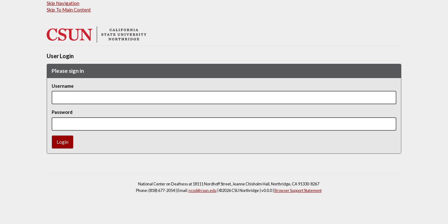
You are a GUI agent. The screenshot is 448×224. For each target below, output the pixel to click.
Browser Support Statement (298, 190)
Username (63, 86)
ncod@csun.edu (203, 190)
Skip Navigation (63, 3)
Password (62, 112)
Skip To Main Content (69, 9)
